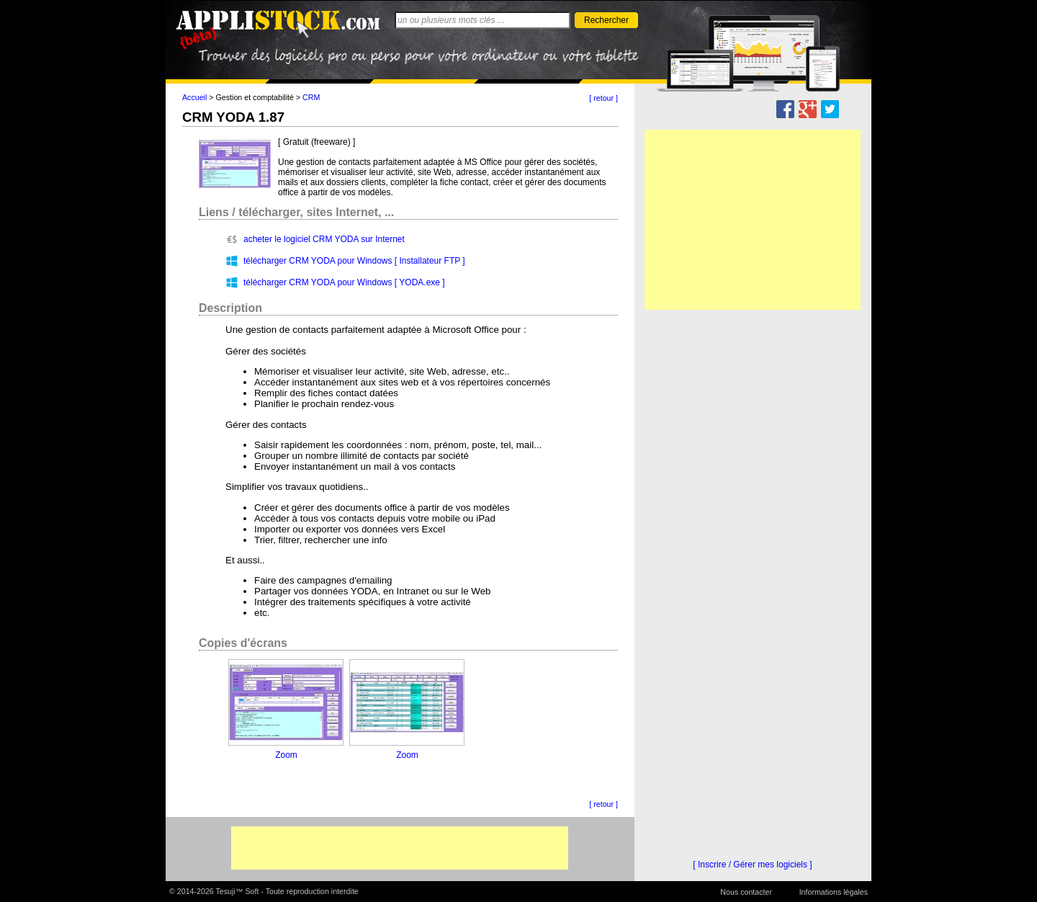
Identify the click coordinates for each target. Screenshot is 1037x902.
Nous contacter (746, 892)
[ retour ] (603, 98)
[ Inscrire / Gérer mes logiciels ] (752, 864)
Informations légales (833, 892)
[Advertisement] (399, 848)
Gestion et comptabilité (255, 97)
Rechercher (606, 20)
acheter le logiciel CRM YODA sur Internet (324, 239)
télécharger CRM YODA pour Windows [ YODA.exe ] (344, 282)
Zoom (286, 755)
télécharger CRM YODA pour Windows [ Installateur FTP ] (354, 261)
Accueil (194, 97)
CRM (311, 97)
